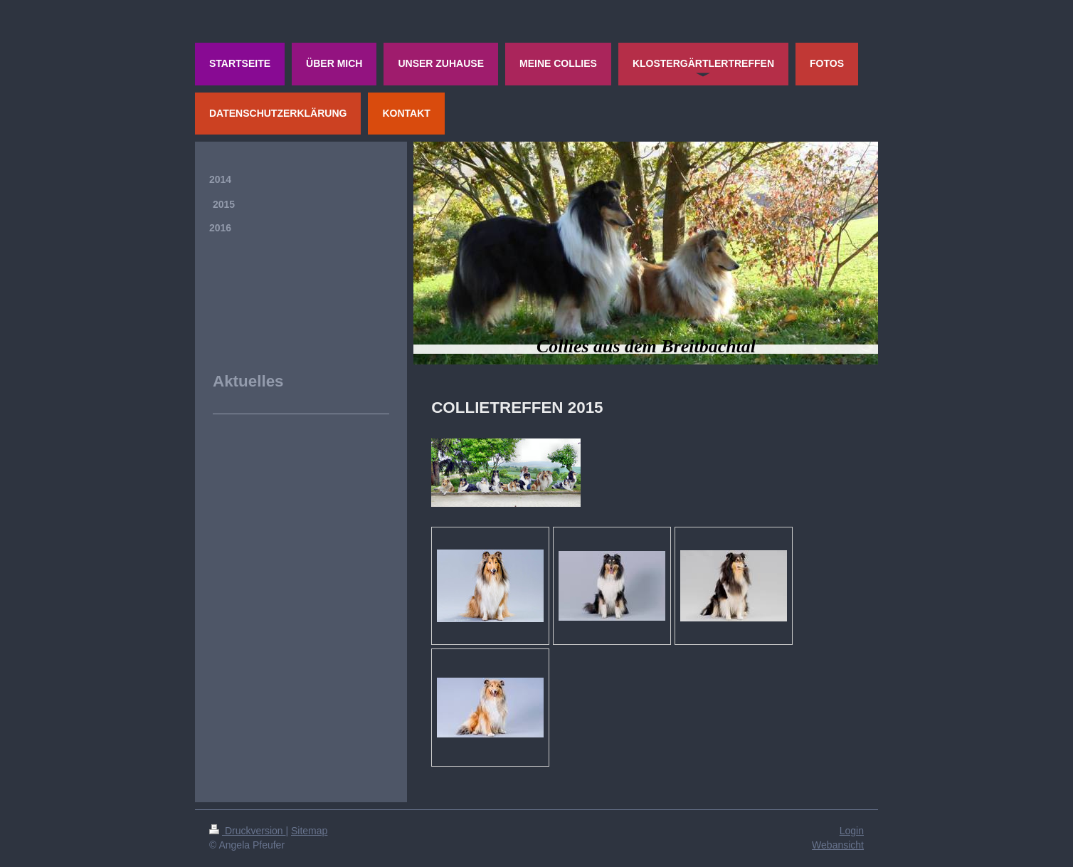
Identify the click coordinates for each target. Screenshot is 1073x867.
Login (852, 830)
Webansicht (838, 845)
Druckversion (247, 830)
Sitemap (309, 830)
